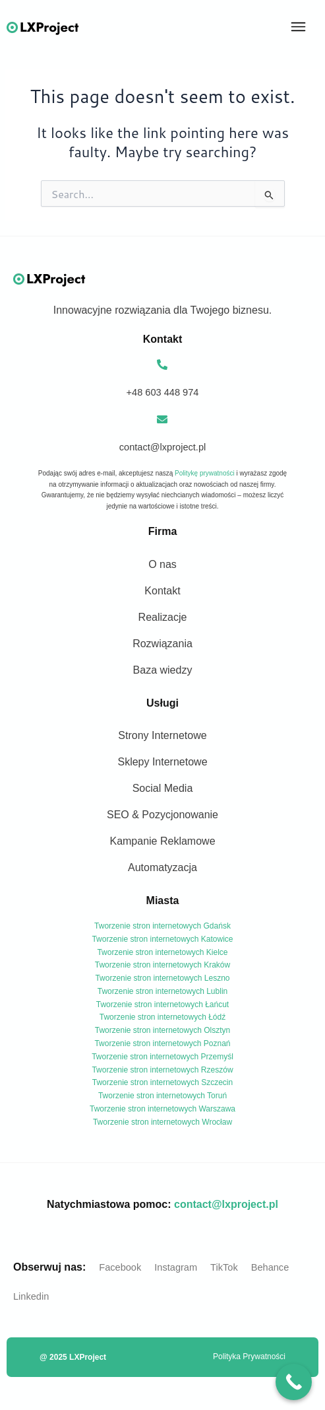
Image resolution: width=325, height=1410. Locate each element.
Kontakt (162, 590)
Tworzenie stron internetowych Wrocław (162, 1122)
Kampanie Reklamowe (162, 841)
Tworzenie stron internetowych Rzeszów (162, 1070)
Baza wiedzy (162, 670)
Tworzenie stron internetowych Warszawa (162, 1108)
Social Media (163, 788)
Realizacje (162, 617)
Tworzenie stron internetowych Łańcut (162, 1004)
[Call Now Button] (294, 1382)
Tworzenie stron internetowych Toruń (162, 1095)
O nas (162, 564)
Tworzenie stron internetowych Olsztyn (162, 1030)
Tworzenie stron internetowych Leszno (162, 978)
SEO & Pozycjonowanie (162, 814)
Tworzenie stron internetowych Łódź (162, 1017)
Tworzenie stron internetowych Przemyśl (162, 1056)
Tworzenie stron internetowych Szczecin (162, 1082)
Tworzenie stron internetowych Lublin (162, 991)
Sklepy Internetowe (162, 761)
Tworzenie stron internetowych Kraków (162, 964)
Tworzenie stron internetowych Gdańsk (162, 926)
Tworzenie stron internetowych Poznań (162, 1043)
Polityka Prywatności (249, 1356)
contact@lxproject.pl (226, 1204)
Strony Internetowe (162, 735)
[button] (298, 27)
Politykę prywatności (205, 473)
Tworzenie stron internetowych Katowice (162, 939)
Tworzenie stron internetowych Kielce (162, 952)
